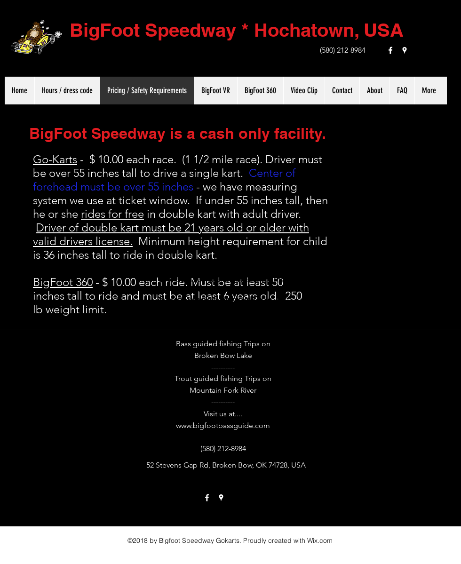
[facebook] (390, 50)
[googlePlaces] (404, 50)
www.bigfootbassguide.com (223, 425)
